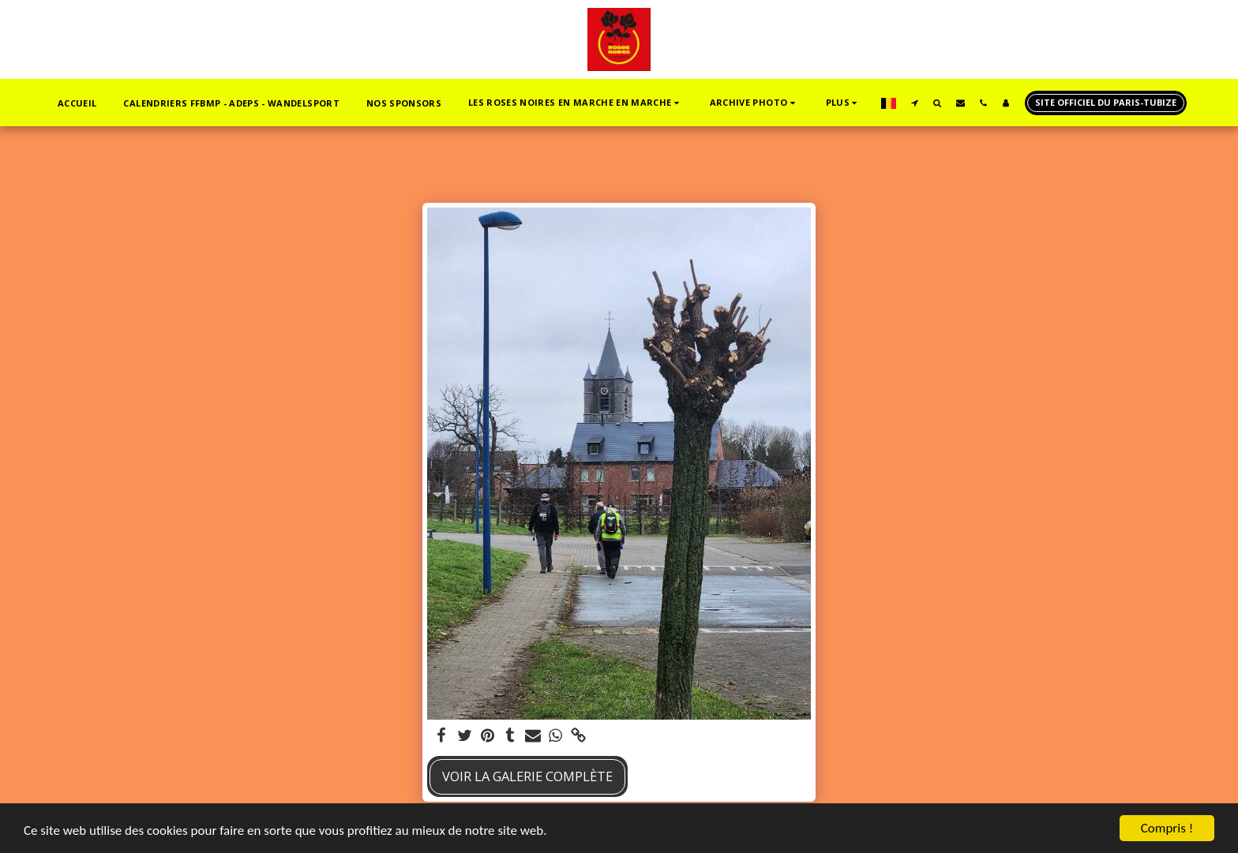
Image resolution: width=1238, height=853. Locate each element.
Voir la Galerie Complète (527, 776)
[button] (576, 103)
